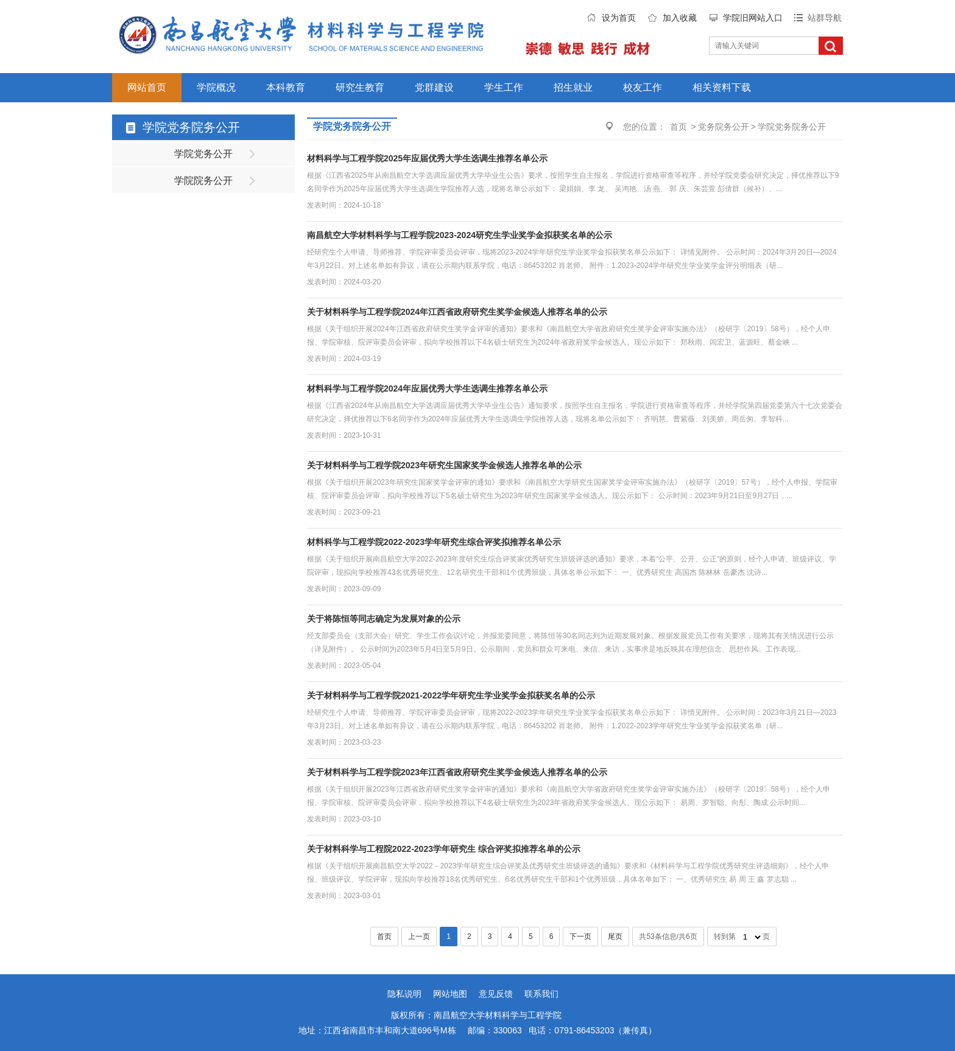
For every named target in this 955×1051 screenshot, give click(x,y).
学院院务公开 (203, 180)
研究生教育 (360, 87)
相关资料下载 (721, 87)
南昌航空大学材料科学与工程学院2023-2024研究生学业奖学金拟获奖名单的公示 (459, 235)
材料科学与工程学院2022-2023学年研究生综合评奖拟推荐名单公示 (434, 542)
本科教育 (285, 87)
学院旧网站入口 (753, 18)
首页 (678, 127)
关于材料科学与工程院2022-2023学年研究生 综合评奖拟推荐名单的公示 (443, 849)
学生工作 (503, 87)
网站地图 (450, 994)
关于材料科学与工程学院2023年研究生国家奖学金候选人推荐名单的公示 (444, 465)
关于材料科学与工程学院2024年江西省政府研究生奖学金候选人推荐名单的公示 (457, 312)
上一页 (419, 936)
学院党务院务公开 (792, 127)
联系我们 (541, 994)
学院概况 (216, 87)
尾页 (615, 936)
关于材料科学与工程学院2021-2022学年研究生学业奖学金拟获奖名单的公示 (451, 695)
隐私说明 (404, 994)
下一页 (580, 936)
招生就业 (573, 87)
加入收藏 (680, 18)
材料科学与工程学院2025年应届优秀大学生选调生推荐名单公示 (427, 158)
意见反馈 (496, 994)
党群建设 (434, 87)
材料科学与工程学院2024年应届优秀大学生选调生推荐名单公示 (427, 388)
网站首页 (146, 87)
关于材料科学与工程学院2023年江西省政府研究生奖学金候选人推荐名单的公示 (457, 772)
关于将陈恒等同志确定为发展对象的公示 (383, 619)
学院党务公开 (203, 154)
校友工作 (642, 87)
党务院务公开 (723, 127)
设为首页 (619, 18)
